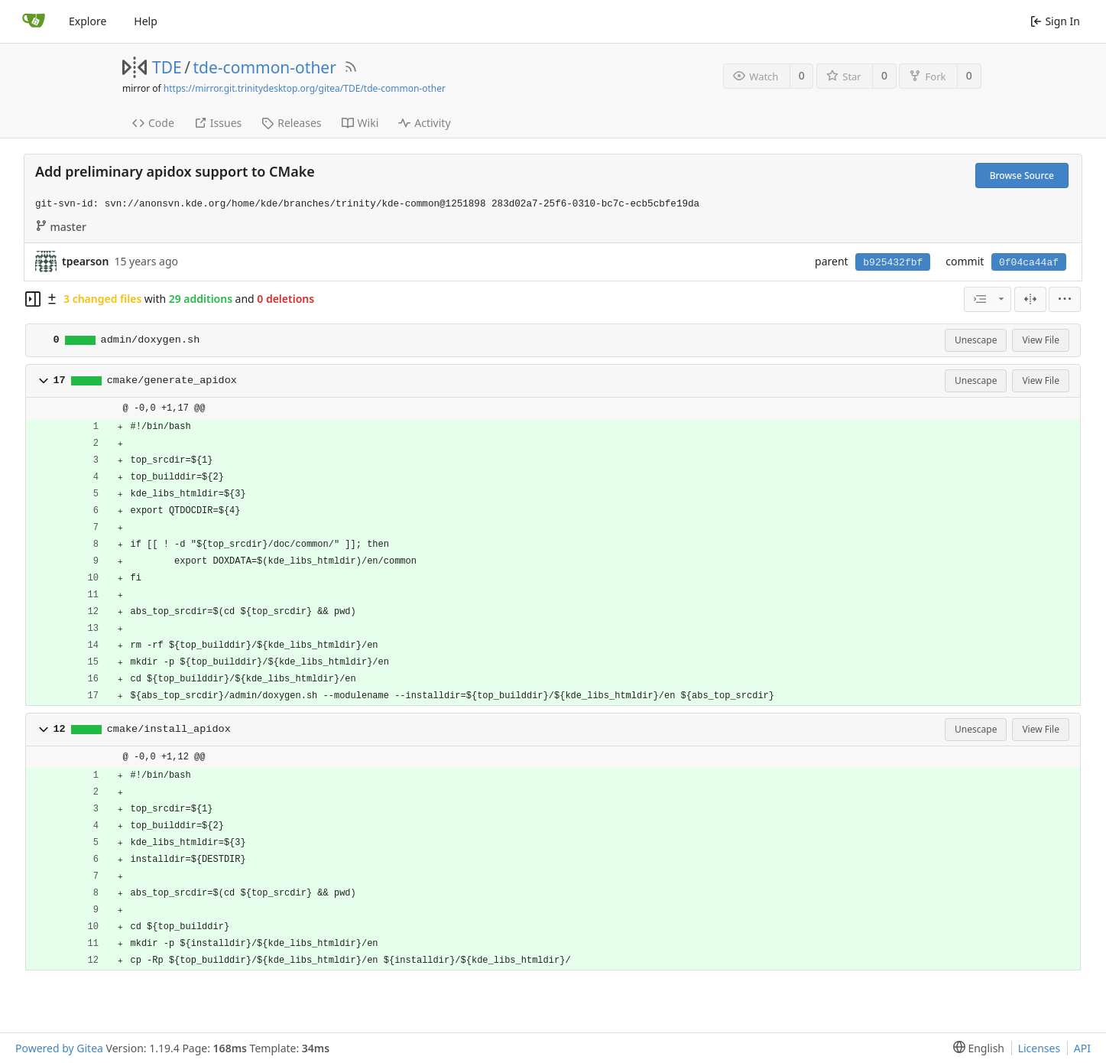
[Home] (33, 21)
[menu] (1065, 299)
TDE (167, 67)
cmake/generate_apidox (172, 380)
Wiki (360, 122)
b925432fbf (893, 262)
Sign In (1055, 21)
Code (153, 122)
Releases (291, 122)
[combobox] (987, 299)
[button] (43, 380)
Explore (87, 21)
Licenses (1039, 1048)
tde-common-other (264, 67)
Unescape (976, 339)
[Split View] (1030, 299)
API (1082, 1048)
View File (1040, 339)
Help (145, 21)
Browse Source (1022, 175)
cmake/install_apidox (169, 729)
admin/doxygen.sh (150, 340)
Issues (218, 122)
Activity (424, 122)
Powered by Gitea (59, 1048)
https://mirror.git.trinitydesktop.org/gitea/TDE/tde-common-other (305, 88)
